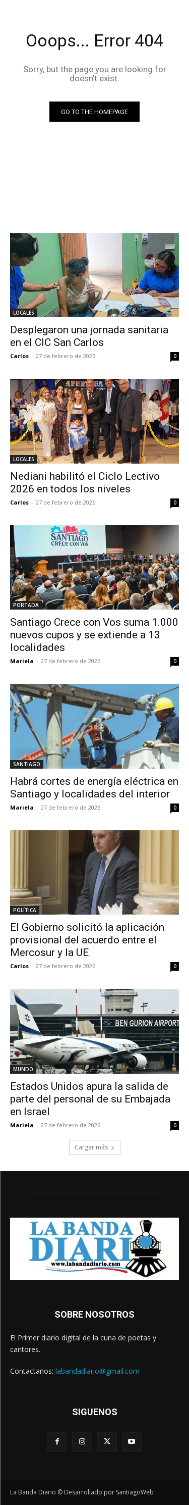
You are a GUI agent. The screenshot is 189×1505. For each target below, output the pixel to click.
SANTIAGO (26, 764)
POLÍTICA (24, 910)
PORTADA (26, 605)
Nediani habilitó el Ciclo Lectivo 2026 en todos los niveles (85, 482)
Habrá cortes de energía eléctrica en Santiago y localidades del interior (94, 787)
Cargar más (95, 1147)
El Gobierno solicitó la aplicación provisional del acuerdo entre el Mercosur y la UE (87, 940)
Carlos (19, 356)
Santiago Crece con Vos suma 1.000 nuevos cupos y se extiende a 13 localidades (94, 635)
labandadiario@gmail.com (97, 1371)
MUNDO (23, 1069)
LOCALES (23, 312)
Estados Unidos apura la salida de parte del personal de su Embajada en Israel (90, 1099)
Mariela (22, 661)
